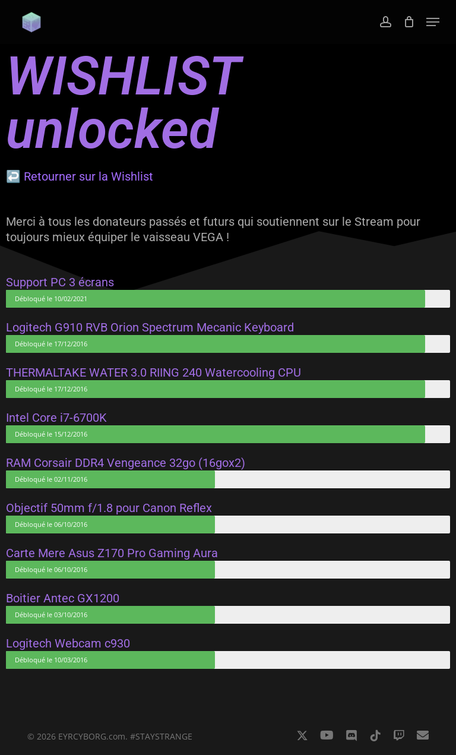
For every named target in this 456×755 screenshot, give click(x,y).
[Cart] (408, 22)
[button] (432, 22)
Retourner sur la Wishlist (88, 176)
